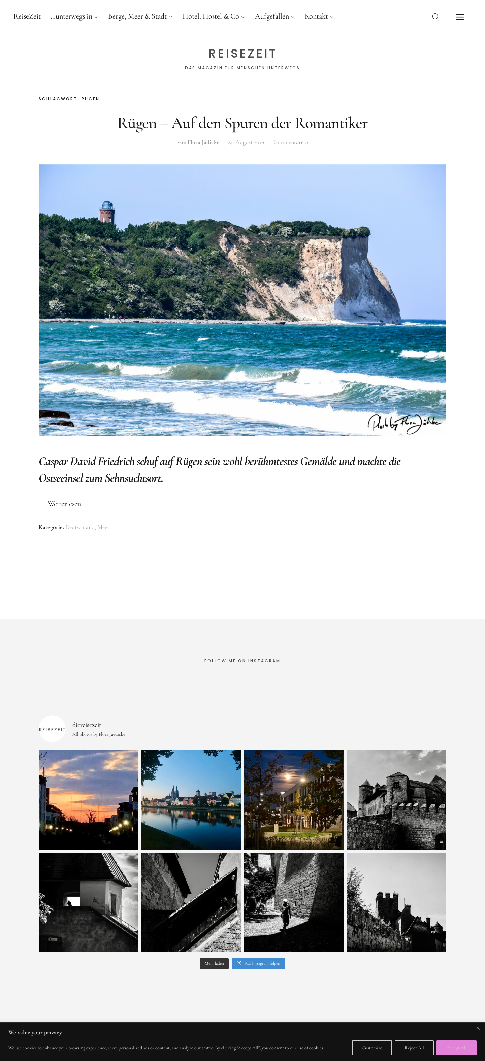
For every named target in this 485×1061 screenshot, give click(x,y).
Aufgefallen (272, 16)
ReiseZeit (27, 16)
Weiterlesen (64, 503)
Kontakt (316, 16)
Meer (103, 527)
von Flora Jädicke (198, 142)
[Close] (478, 1028)
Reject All (414, 1048)
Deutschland (80, 527)
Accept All (456, 1048)
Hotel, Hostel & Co (211, 16)
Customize (372, 1048)
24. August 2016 (246, 142)
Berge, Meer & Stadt (137, 16)
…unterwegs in (71, 16)
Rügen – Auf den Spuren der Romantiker (242, 123)
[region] (242, 1041)
